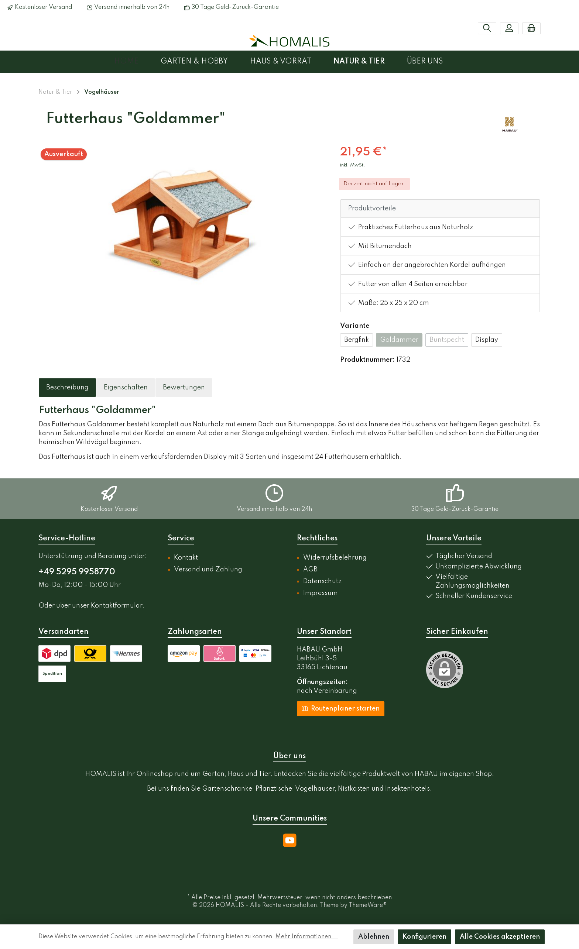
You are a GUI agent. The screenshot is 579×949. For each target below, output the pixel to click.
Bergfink (356, 340)
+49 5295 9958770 (76, 572)
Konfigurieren (424, 936)
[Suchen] (487, 28)
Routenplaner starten (341, 708)
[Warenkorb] (531, 28)
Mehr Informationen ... (306, 937)
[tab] (67, 387)
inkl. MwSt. (352, 165)
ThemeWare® (368, 905)
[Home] (137, 62)
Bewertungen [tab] (184, 387)
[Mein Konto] (509, 28)
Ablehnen (373, 936)
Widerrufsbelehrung (335, 557)
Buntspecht (446, 340)
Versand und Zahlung (208, 569)
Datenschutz (322, 581)
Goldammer (399, 340)
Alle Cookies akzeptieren (500, 936)
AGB (310, 569)
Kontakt (186, 557)
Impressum (320, 593)
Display (486, 340)
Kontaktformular (116, 605)
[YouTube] (289, 840)
